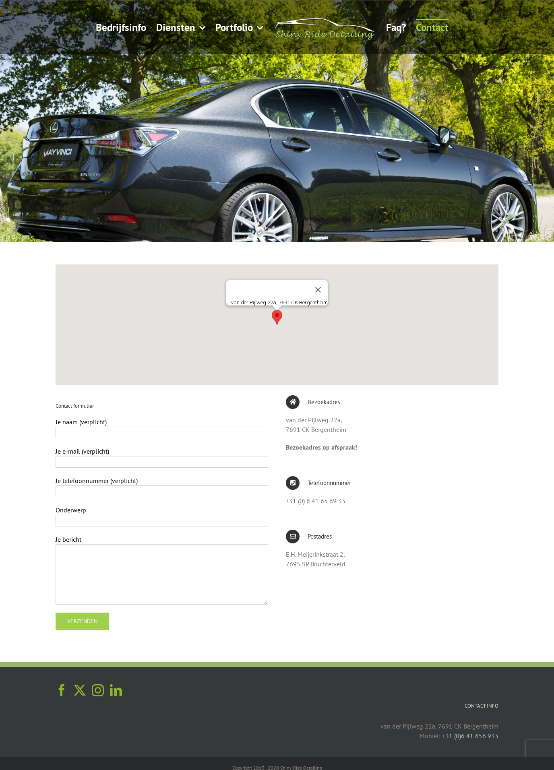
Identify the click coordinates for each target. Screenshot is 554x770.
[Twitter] (80, 690)
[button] (277, 317)
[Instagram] (98, 690)
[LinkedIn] (116, 690)
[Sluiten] (318, 289)
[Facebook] (62, 690)
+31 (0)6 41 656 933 (470, 736)
